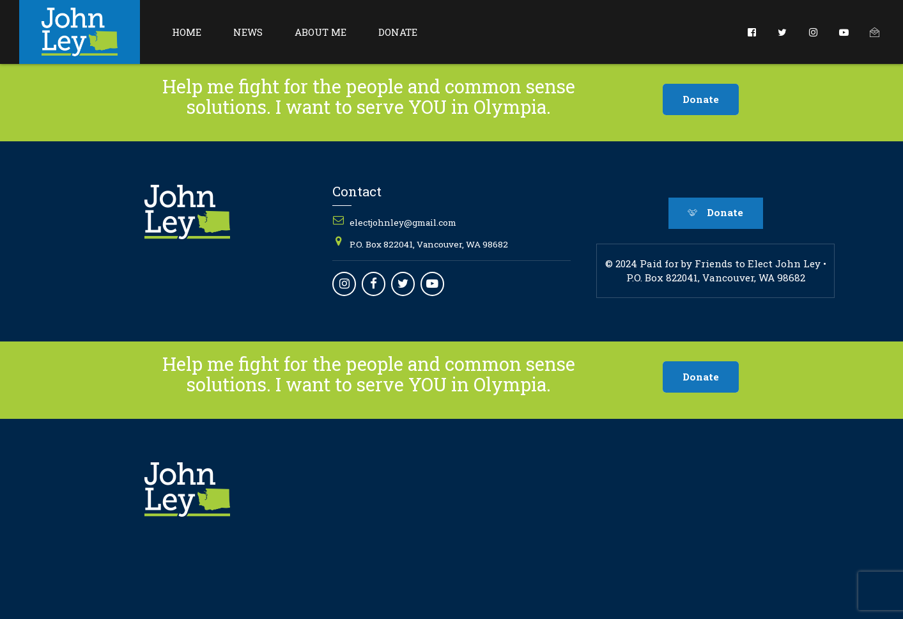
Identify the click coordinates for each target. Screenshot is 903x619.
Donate (397, 32)
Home (186, 32)
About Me (320, 32)
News (248, 32)
